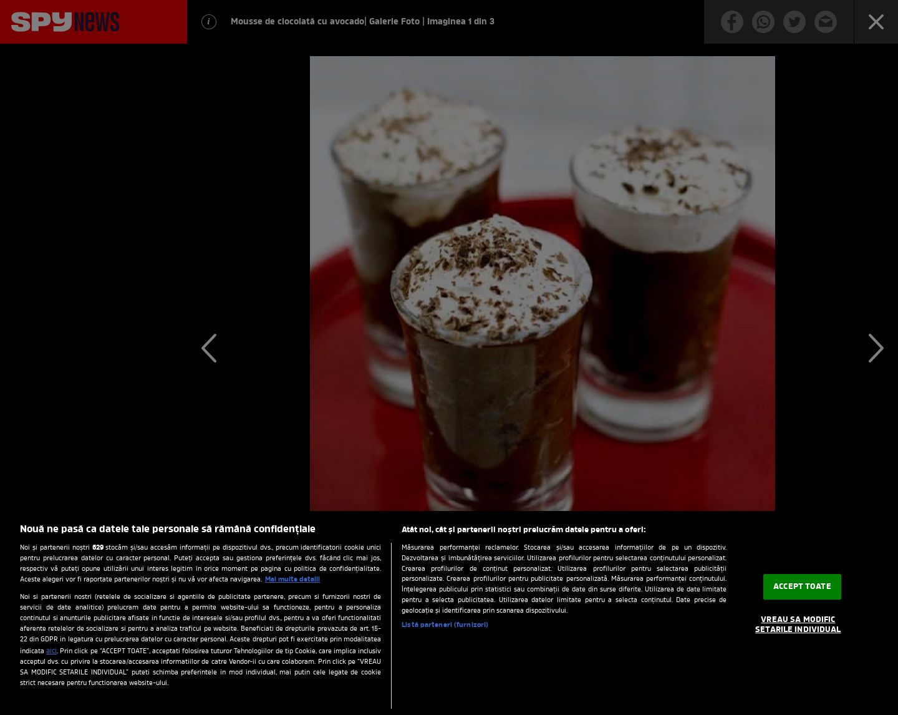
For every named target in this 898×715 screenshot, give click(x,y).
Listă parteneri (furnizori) (445, 625)
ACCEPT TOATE (802, 586)
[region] (449, 613)
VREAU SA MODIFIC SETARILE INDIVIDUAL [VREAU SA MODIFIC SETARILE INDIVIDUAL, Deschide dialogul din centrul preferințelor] (798, 624)
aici (51, 651)
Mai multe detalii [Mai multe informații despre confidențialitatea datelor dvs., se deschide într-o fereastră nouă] (292, 579)
